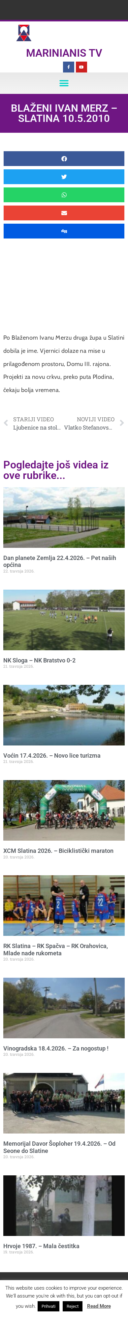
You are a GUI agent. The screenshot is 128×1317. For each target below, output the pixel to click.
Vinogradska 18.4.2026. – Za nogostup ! (56, 1048)
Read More (99, 1306)
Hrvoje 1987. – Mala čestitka (41, 1246)
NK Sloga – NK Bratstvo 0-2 (39, 660)
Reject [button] (73, 1306)
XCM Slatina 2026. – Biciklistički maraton (58, 850)
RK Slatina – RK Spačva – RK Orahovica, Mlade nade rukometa (55, 949)
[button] (64, 83)
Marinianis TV (64, 53)
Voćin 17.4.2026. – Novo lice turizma (52, 755)
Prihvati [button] (48, 1306)
